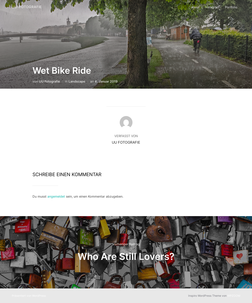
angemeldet (56, 196)
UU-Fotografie (27, 7)
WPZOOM (233, 295)
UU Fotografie (49, 81)
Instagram (212, 7)
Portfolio (231, 7)
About (195, 7)
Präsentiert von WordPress (29, 295)
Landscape (77, 81)
